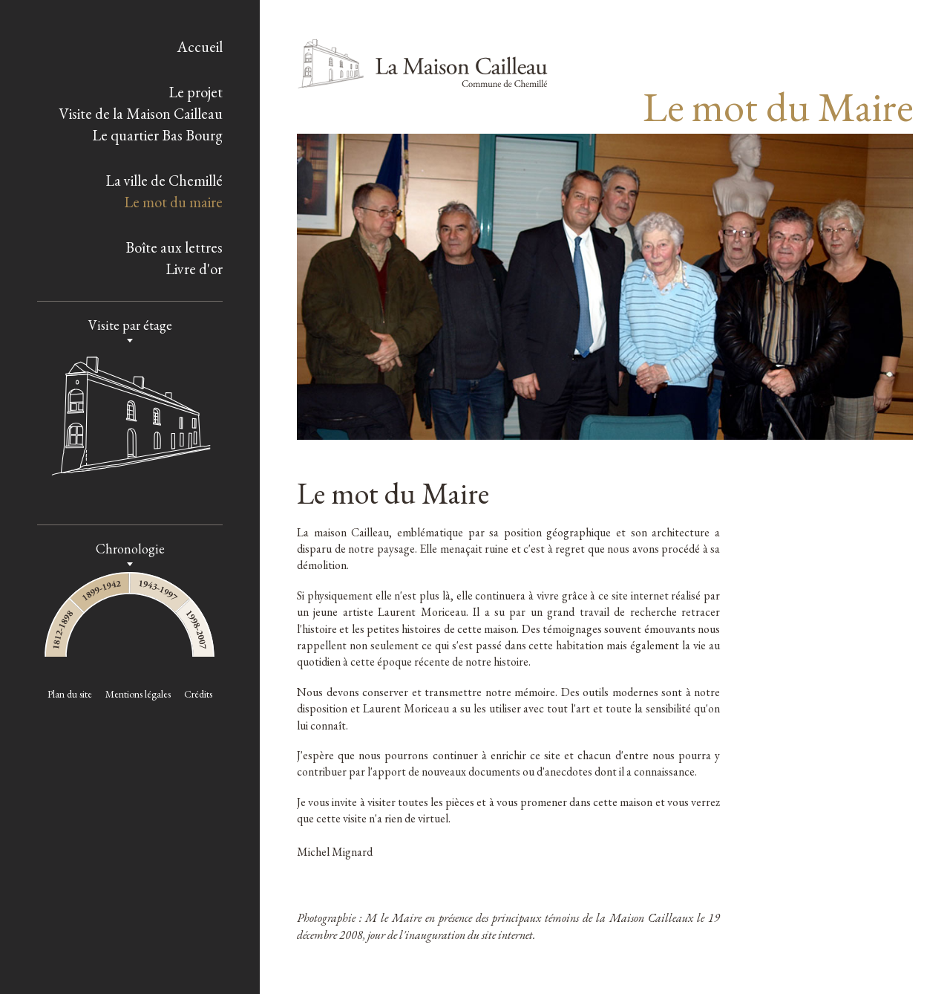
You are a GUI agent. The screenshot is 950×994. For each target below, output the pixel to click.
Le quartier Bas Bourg (157, 135)
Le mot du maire (173, 202)
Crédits (198, 694)
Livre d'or (194, 269)
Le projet (195, 92)
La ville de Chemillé (164, 180)
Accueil (200, 46)
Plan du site (70, 694)
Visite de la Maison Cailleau (141, 113)
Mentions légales (138, 694)
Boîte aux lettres (174, 247)
